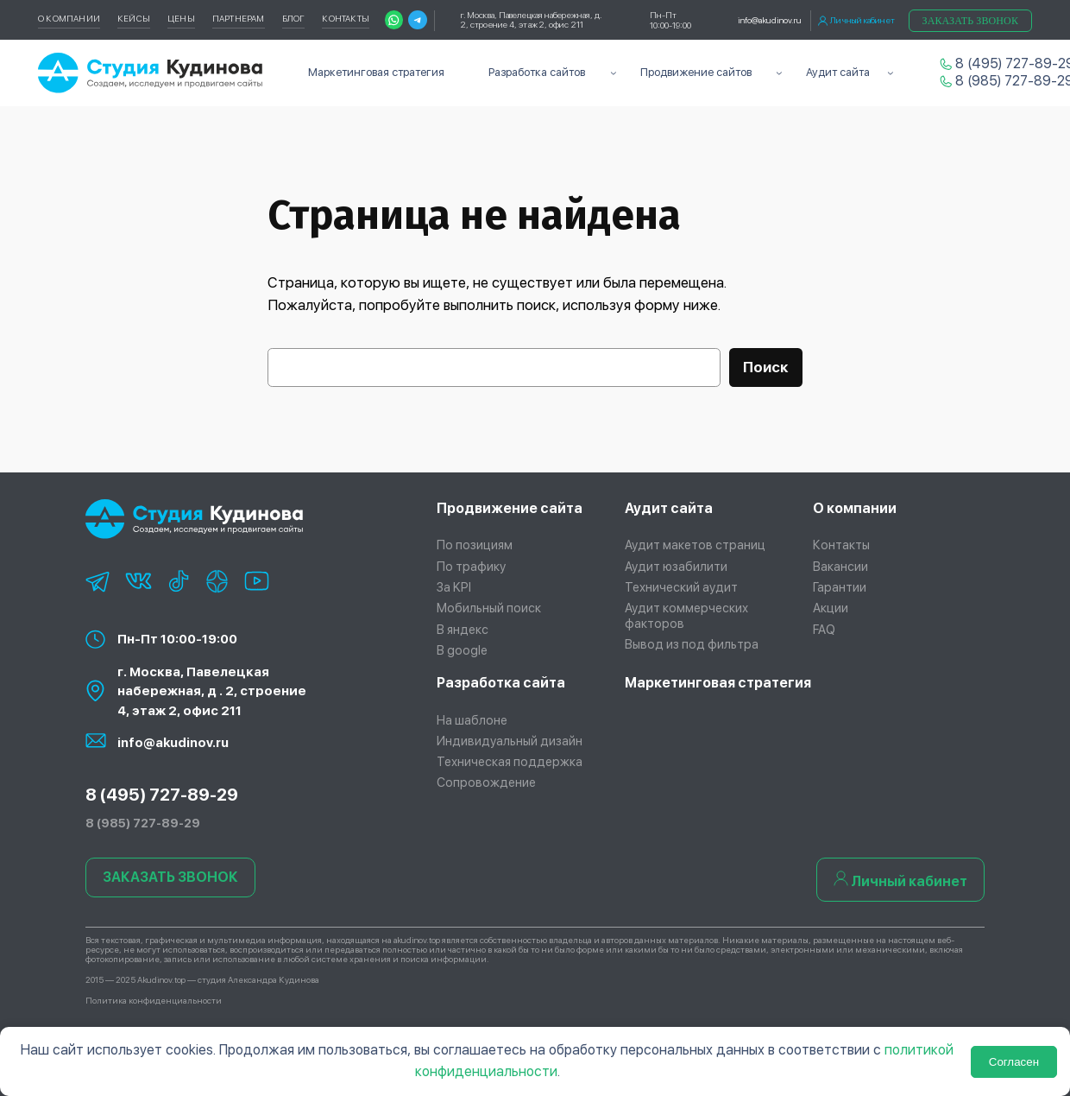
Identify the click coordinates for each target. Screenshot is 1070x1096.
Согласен (1014, 1061)
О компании (855, 508)
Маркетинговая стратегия (718, 683)
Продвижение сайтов (696, 72)
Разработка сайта (501, 683)
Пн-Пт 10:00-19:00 (177, 639)
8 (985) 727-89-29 (1001, 81)
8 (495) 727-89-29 (1001, 63)
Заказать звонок (970, 21)
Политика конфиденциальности (153, 1000)
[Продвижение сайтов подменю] (779, 73)
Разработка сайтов (536, 72)
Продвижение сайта (509, 508)
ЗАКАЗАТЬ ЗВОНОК (170, 877)
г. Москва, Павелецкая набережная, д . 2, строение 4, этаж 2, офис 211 (211, 691)
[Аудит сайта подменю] (890, 73)
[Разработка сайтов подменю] (613, 73)
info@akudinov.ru (770, 20)
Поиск (766, 367)
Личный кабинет (856, 20)
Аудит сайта (838, 72)
